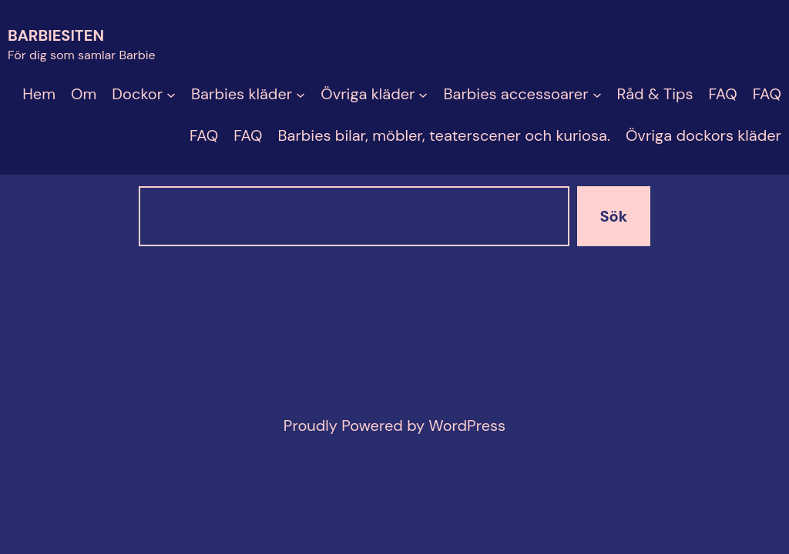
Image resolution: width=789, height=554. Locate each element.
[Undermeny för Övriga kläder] (423, 93)
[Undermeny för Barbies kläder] (300, 93)
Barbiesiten (56, 35)
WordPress (466, 426)
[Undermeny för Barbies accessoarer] (597, 93)
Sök (614, 216)
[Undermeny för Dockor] (171, 93)
